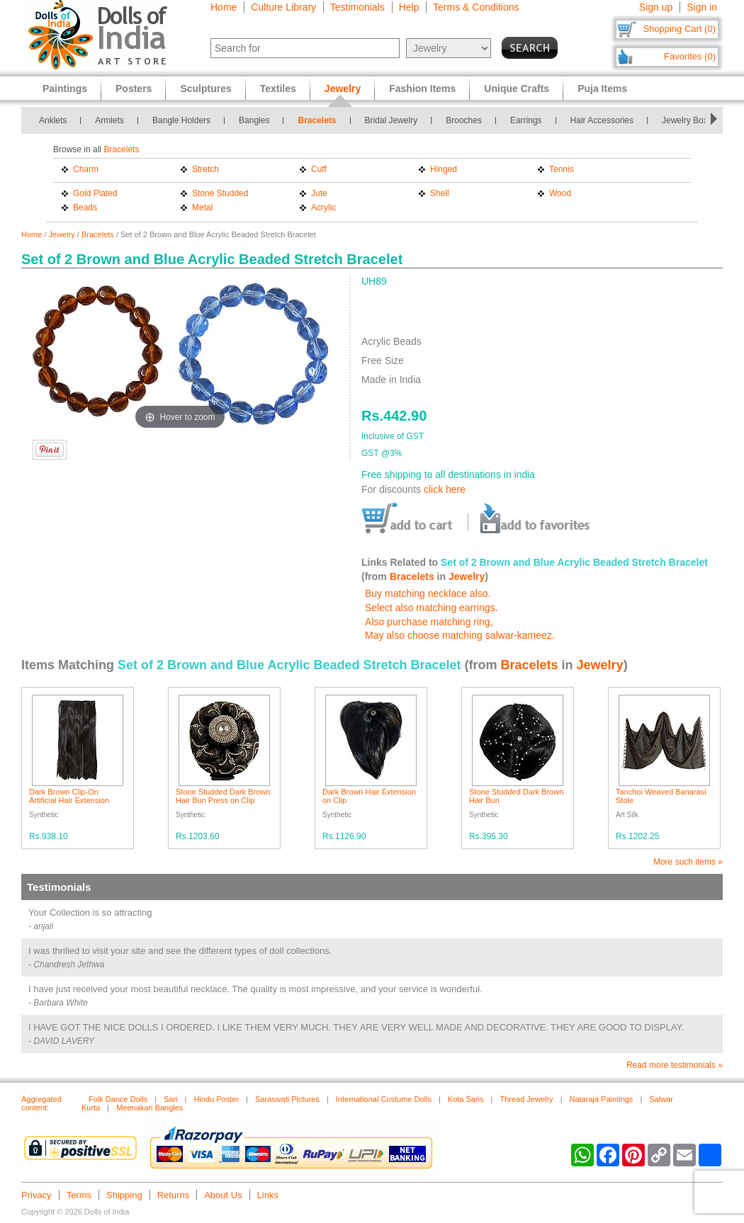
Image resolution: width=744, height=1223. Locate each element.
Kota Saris (466, 1099)
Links (267, 1195)
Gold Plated (95, 193)
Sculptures (205, 88)
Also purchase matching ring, (429, 621)
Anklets (53, 120)
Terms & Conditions (476, 7)
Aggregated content (41, 1103)
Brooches (464, 120)
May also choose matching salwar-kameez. (460, 635)
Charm (85, 169)
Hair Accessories (601, 120)
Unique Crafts (516, 88)
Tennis (561, 169)
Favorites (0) (690, 56)
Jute (319, 193)
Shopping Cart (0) (679, 28)
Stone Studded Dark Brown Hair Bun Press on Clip (223, 795)
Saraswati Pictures (287, 1099)
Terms (79, 1195)
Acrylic (323, 207)
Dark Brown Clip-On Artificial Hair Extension (69, 795)
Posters (133, 88)
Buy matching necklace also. (427, 593)
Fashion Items (422, 88)
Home (223, 7)
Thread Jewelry (526, 1099)
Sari (171, 1099)
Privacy (36, 1195)
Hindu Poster (216, 1099)
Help (409, 7)
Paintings (65, 88)
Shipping (124, 1195)
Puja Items (602, 88)
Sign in (702, 7)
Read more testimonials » (674, 1065)
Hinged (443, 169)
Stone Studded (220, 193)
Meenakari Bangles (149, 1107)
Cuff (319, 169)
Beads (85, 207)
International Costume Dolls (384, 1099)
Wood (560, 193)
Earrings (526, 120)
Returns (173, 1195)
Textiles (278, 88)
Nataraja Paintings (601, 1099)
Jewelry (62, 234)
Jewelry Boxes (689, 120)
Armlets (109, 120)
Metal (202, 207)
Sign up (655, 7)
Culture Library (283, 7)
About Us (223, 1195)
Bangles (254, 120)
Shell (439, 193)
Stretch (205, 169)
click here (445, 489)
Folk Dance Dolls (118, 1099)
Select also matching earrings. (431, 607)
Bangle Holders (181, 120)
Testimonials (357, 7)
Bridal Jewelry (391, 120)
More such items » (688, 862)
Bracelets (317, 120)
